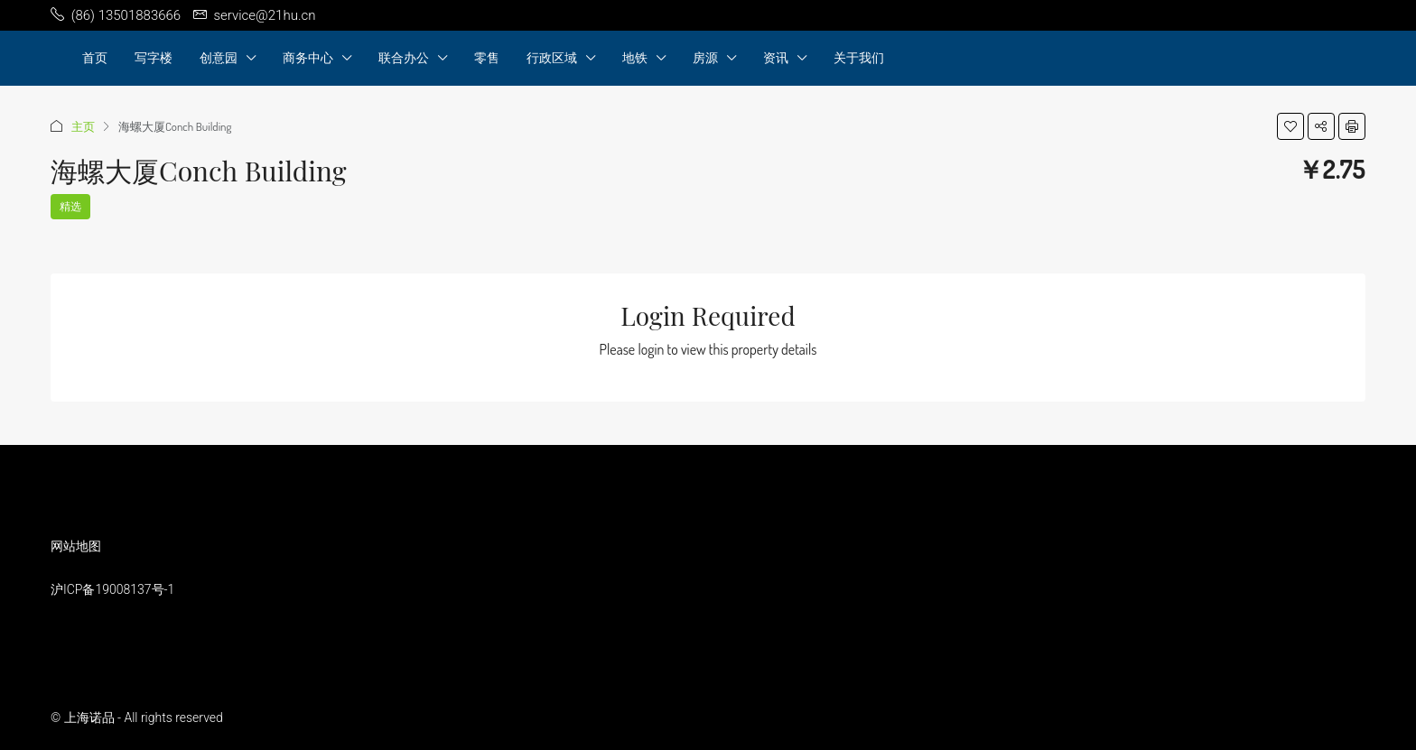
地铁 (634, 57)
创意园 (219, 57)
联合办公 (403, 57)
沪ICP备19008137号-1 (112, 589)
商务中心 (308, 57)
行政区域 (551, 57)
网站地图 (76, 546)
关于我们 (859, 57)
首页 (94, 57)
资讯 (775, 57)
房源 (705, 57)
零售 (486, 57)
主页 (83, 126)
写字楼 (153, 57)
